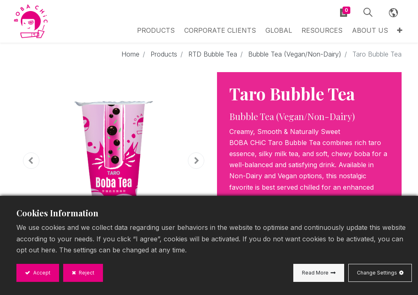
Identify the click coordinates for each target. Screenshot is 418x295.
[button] (396, 31)
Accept (41, 273)
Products (164, 56)
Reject (86, 273)
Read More (315, 273)
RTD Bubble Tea (212, 56)
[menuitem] (285, 31)
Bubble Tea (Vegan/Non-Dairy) (294, 56)
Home (130, 56)
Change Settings (377, 273)
